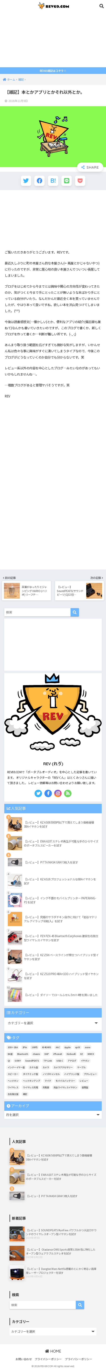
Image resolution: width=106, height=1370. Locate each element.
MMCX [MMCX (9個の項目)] (91, 1053)
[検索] (75, 612)
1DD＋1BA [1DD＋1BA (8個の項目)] (13, 1047)
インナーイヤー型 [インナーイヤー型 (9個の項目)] (16, 1067)
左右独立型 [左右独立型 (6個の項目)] (13, 1094)
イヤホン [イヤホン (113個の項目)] (85, 1060)
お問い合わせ (23, 1359)
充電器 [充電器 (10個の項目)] (46, 1087)
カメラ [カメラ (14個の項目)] (46, 1067)
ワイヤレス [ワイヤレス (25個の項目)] (13, 1087)
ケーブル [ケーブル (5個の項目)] (81, 1067)
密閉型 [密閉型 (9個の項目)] (85, 1087)
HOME (53, 1351)
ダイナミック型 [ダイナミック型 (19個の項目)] (30, 1074)
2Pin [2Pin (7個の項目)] (24, 1047)
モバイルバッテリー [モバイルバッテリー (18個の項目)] (65, 1080)
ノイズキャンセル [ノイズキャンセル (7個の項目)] (51, 1074)
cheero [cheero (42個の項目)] (36, 1053)
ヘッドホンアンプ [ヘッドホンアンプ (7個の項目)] (31, 1080)
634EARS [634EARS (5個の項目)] (46, 1047)
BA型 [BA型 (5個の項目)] (10, 1053)
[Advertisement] (53, 39)
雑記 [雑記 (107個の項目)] (25, 1094)
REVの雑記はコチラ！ (53, 71)
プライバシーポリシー (48, 1359)
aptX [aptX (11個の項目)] (77, 1047)
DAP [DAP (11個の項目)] (46, 1053)
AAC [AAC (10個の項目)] (58, 1047)
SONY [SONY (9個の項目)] (18, 1060)
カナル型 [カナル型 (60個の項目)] (33, 1067)
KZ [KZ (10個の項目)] (81, 1053)
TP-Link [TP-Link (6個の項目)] (47, 1060)
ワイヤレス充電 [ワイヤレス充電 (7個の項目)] (30, 1087)
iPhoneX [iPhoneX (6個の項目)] (57, 1053)
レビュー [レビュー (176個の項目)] (84, 1080)
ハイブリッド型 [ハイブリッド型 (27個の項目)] (71, 1074)
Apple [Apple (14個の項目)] (67, 1047)
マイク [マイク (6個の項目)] (48, 1080)
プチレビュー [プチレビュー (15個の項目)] (90, 1074)
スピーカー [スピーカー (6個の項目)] (13, 1074)
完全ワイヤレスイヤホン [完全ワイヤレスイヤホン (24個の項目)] (65, 1087)
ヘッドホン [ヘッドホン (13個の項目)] (13, 1080)
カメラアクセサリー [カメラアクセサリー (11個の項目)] (63, 1067)
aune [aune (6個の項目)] (87, 1047)
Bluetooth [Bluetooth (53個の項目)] (22, 1053)
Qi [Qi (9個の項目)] (9, 1060)
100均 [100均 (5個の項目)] (34, 1047)
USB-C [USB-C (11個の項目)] (59, 1060)
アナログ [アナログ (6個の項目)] (72, 1060)
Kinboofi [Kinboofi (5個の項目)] (71, 1053)
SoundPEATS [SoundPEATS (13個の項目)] (32, 1060)
